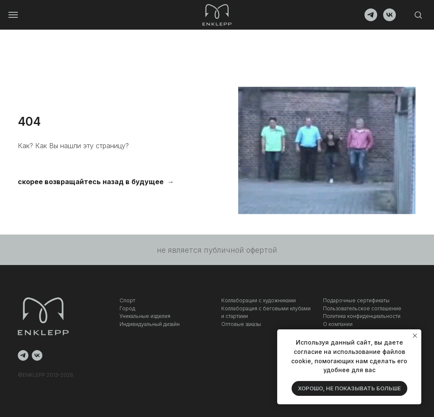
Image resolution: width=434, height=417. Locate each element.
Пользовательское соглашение (362, 308)
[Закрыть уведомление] (415, 335)
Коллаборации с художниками (258, 300)
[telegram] (370, 18)
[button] (418, 15)
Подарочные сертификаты (356, 300)
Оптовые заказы (241, 324)
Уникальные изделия (145, 316)
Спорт (127, 300)
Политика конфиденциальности (362, 316)
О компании (338, 324)
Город (127, 308)
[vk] (389, 18)
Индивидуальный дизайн (150, 324)
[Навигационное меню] (13, 15)
